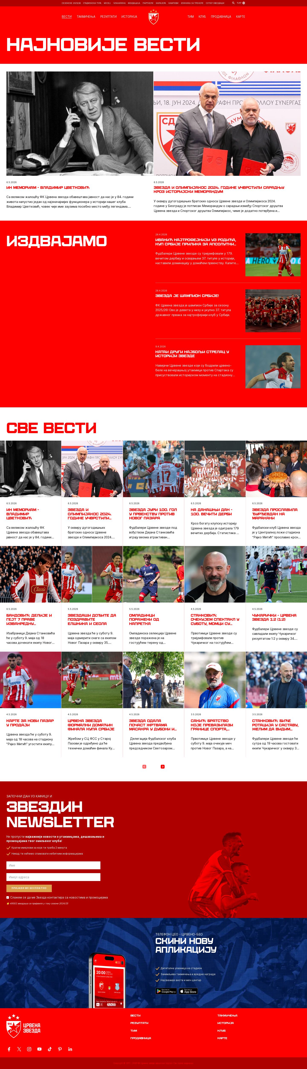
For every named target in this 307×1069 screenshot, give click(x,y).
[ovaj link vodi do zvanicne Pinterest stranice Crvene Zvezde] (59, 1049)
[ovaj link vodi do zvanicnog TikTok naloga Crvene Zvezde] (49, 1049)
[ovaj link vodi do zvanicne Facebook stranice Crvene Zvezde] (9, 1049)
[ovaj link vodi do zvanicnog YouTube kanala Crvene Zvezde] (39, 1049)
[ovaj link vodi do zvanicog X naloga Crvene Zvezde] (19, 1049)
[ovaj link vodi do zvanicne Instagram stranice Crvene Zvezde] (29, 1049)
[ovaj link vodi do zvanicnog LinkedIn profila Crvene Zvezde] (70, 1049)
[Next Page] (163, 767)
